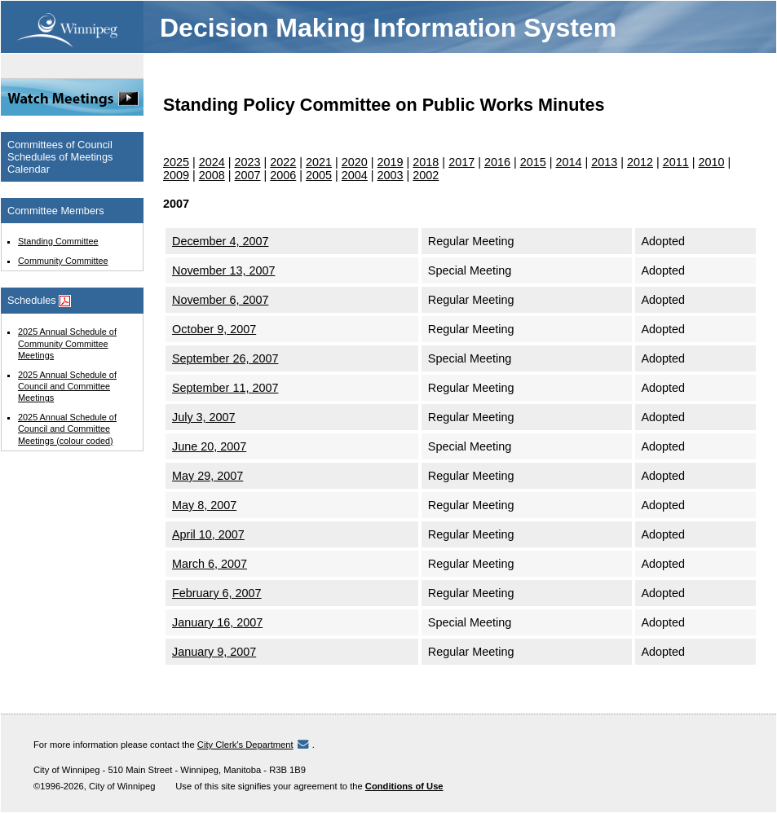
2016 (497, 162)
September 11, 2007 (225, 387)
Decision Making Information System (388, 27)
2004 (355, 175)
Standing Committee (58, 241)
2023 (248, 162)
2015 (533, 162)
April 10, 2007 (208, 534)
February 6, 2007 (217, 593)
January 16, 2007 (217, 622)
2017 (461, 162)
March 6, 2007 (209, 563)
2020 (355, 162)
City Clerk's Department (245, 744)
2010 (711, 162)
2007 (248, 175)
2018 (426, 162)
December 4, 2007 (220, 241)
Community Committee (63, 261)
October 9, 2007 (214, 329)
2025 (176, 162)
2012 (640, 162)
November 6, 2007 (220, 299)
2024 (212, 162)
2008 (212, 175)
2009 (176, 175)
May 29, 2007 (207, 475)
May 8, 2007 (204, 505)
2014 (568, 162)
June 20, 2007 (209, 446)
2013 (604, 162)
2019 (390, 162)
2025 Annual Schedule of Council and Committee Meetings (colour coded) (67, 428)
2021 (319, 162)
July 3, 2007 (204, 417)
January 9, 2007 (214, 651)
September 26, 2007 (225, 358)
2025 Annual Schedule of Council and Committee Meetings (67, 386)
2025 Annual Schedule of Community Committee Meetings (67, 343)
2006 (283, 175)
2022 (283, 162)
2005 (319, 175)
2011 (676, 162)
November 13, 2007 (223, 270)
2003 (390, 175)
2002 (426, 175)
